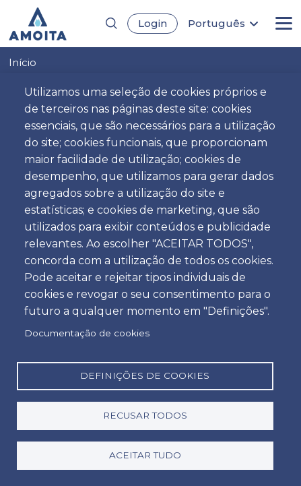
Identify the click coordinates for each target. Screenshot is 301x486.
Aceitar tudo (145, 455)
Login (152, 23)
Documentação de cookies (86, 333)
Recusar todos (145, 415)
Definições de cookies (144, 375)
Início (22, 62)
